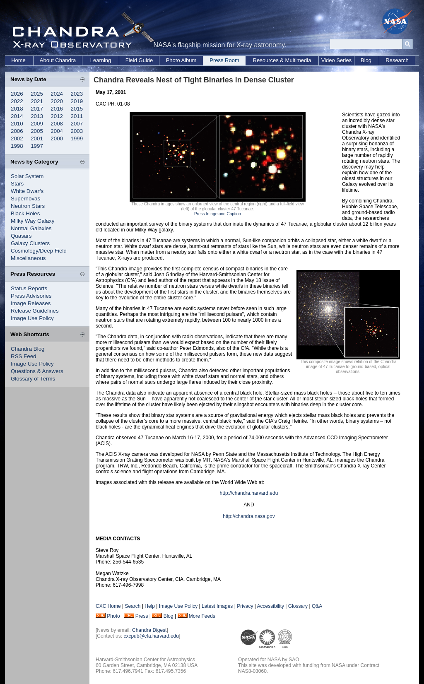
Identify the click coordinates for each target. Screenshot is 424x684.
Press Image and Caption (217, 214)
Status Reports (29, 288)
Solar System (27, 176)
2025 (37, 94)
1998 (17, 146)
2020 (57, 101)
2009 (37, 123)
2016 (57, 109)
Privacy (245, 606)
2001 (37, 138)
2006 (17, 131)
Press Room (224, 60)
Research (397, 60)
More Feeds (202, 616)
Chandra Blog (28, 349)
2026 (17, 94)
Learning (100, 60)
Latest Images (217, 606)
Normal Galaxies (31, 228)
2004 (57, 131)
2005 (37, 131)
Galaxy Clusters (30, 243)
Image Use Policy (32, 318)
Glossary (298, 606)
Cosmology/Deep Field (39, 251)
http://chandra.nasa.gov (249, 516)
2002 (17, 138)
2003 (77, 131)
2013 (37, 116)
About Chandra (58, 60)
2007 (77, 123)
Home (18, 60)
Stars (17, 184)
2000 (57, 138)
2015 (77, 109)
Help (150, 606)
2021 (37, 101)
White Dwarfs (27, 191)
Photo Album (181, 60)
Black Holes (25, 213)
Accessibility (270, 606)
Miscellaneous (28, 258)
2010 (17, 123)
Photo (113, 616)
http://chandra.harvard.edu (249, 493)
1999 (77, 138)
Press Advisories (31, 296)
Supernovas (25, 198)
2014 (17, 116)
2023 (77, 94)
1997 (37, 146)
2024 (57, 94)
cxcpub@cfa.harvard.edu (151, 636)
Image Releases (31, 303)
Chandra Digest (149, 630)
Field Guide (139, 60)
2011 (77, 116)
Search (132, 606)
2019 (77, 101)
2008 (57, 123)
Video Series (336, 60)
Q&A (317, 606)
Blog (366, 60)
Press (141, 616)
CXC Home (108, 606)
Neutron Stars (28, 206)
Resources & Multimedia (282, 60)
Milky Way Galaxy (32, 221)
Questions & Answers (37, 371)
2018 (17, 109)
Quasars (21, 236)
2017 (37, 109)
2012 (57, 116)
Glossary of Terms (33, 379)
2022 (17, 101)
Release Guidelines (35, 311)
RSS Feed (23, 356)
